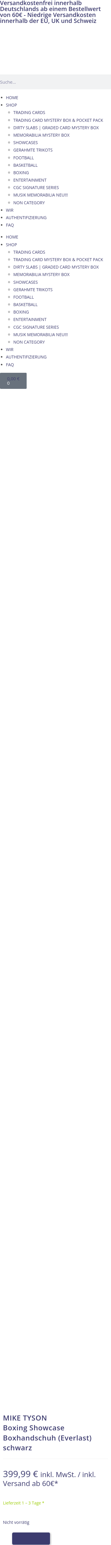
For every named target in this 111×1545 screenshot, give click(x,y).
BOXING (21, 172)
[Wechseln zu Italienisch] (41, 395)
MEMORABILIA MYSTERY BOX (41, 135)
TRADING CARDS (29, 112)
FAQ (10, 225)
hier (66, 1071)
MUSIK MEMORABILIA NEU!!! (40, 195)
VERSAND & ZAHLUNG (27, 1273)
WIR (9, 210)
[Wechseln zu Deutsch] (8, 395)
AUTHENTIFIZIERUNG (26, 217)
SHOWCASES (25, 142)
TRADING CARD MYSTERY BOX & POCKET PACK (58, 120)
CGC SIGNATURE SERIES (36, 187)
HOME (12, 97)
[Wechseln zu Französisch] (30, 395)
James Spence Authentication (38, 1056)
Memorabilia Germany (31, 1049)
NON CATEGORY (29, 202)
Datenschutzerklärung (27, 1287)
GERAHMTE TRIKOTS (33, 150)
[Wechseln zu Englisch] (19, 395)
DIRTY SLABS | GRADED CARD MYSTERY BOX (56, 127)
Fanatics (17, 1064)
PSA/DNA (78, 1056)
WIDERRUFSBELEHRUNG (29, 1280)
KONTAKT (15, 1250)
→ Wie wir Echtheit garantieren (55, 815)
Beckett (91, 1049)
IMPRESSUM (18, 1257)
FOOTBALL (23, 157)
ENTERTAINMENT (29, 180)
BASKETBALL (25, 165)
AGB (10, 1265)
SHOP (11, 105)
